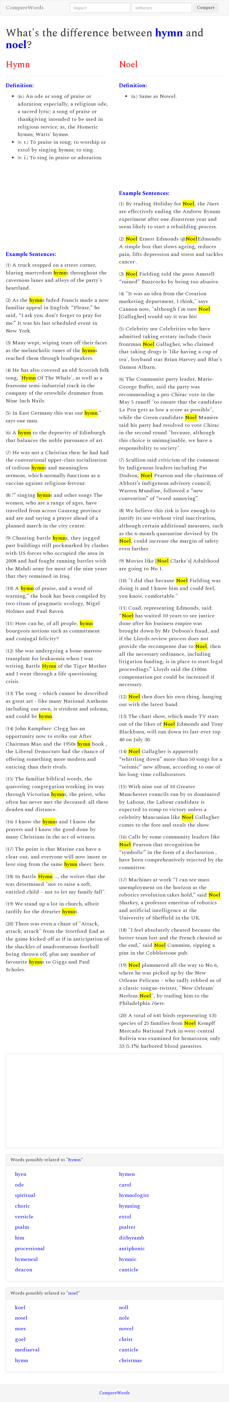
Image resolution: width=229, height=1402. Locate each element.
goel (20, 1339)
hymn (169, 33)
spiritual (25, 1195)
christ (126, 1339)
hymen (127, 1174)
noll (124, 1307)
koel (20, 1307)
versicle (24, 1217)
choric (22, 1206)
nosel (21, 1318)
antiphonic (132, 1249)
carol (125, 1185)
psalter (127, 1227)
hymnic (128, 1259)
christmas (130, 1360)
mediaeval (27, 1350)
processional (30, 1249)
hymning (129, 1206)
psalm (22, 1227)
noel (16, 45)
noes (20, 1329)
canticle (128, 1270)
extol (125, 1217)
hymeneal (26, 1259)
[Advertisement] (58, 206)
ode (19, 1185)
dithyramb (131, 1238)
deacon (23, 1270)
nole (124, 1318)
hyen (20, 1174)
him (19, 1238)
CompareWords (25, 8)
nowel (126, 1329)
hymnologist (134, 1195)
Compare (206, 7)
